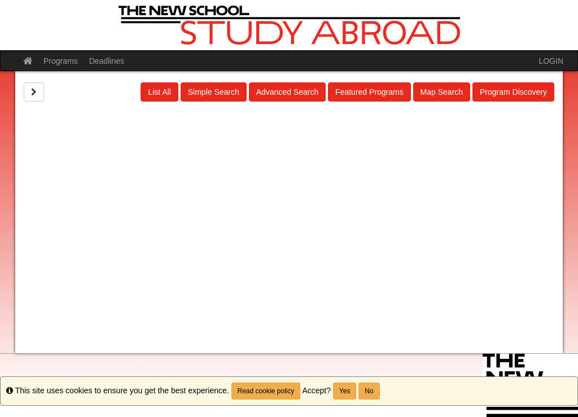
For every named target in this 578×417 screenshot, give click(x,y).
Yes (345, 391)
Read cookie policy (266, 391)
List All (159, 91)
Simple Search (213, 91)
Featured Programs (369, 91)
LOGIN (550, 60)
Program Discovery (513, 91)
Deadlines (106, 60)
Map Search (442, 91)
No (369, 391)
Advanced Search (287, 91)
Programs (60, 60)
